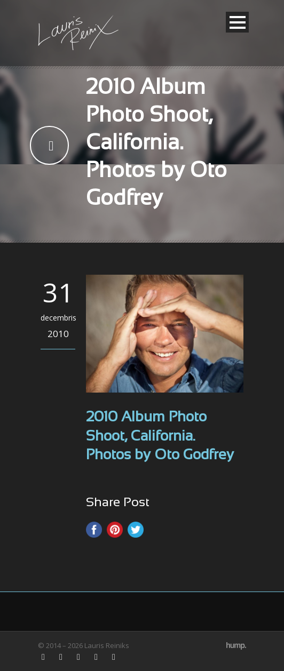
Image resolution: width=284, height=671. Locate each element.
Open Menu (237, 22)
